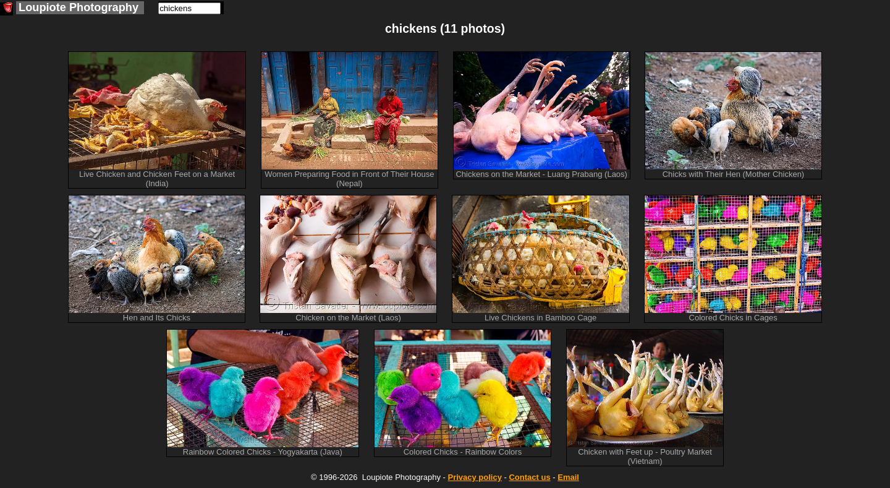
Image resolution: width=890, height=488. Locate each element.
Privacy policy (474, 477)
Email (568, 477)
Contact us (529, 477)
